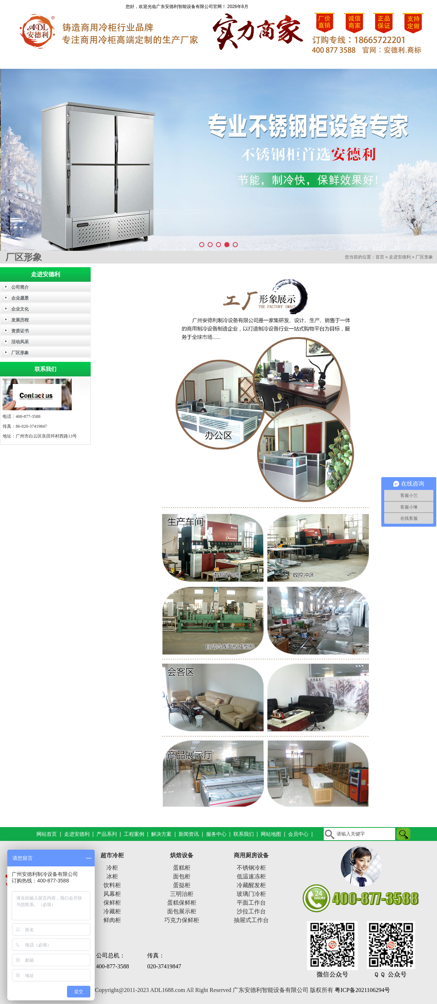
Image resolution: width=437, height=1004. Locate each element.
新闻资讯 (300, 61)
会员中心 (298, 834)
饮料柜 (112, 885)
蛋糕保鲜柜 (181, 903)
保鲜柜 (112, 903)
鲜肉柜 (112, 920)
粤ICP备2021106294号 (362, 990)
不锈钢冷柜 (251, 868)
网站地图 (271, 834)
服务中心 (355, 61)
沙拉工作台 (251, 911)
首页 (379, 257)
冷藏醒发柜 (251, 885)
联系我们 (409, 61)
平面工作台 (251, 903)
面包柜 (181, 876)
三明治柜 (181, 894)
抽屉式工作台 (251, 920)
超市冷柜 (112, 855)
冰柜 (112, 876)
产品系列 (136, 61)
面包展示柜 (181, 911)
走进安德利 (82, 61)
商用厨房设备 (251, 855)
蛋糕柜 (181, 868)
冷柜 (112, 868)
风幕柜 (112, 894)
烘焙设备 (181, 855)
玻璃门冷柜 (251, 894)
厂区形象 (424, 257)
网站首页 (27, 61)
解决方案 (245, 61)
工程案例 (191, 61)
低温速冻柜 (251, 876)
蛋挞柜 (181, 885)
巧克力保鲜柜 (181, 920)
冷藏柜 (112, 911)
